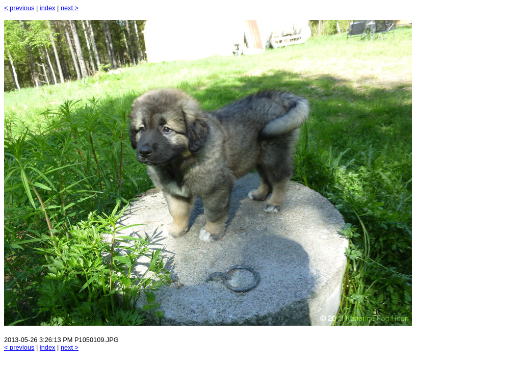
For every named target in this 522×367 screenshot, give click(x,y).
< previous (19, 8)
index (48, 8)
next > (70, 8)
